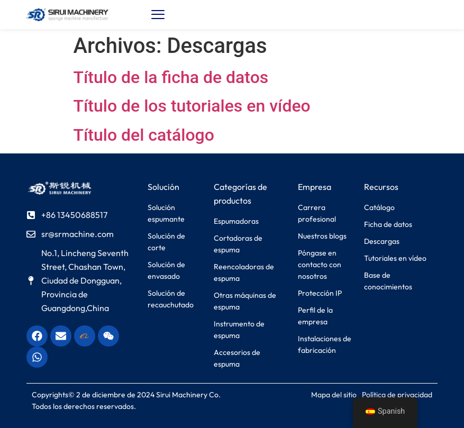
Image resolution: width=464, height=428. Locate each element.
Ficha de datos (388, 224)
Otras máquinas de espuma (245, 301)
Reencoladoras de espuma (244, 272)
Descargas (381, 241)
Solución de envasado (166, 270)
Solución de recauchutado (171, 298)
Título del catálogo (144, 135)
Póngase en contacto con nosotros (319, 264)
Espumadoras (236, 221)
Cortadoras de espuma (238, 243)
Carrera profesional (317, 213)
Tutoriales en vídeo (395, 258)
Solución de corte (166, 241)
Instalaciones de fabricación (324, 344)
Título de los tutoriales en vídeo (192, 106)
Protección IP (320, 293)
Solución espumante (166, 213)
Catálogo (379, 207)
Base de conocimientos (388, 281)
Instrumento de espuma (239, 329)
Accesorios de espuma (237, 358)
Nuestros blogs (322, 236)
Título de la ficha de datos (171, 77)
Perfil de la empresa (315, 315)
